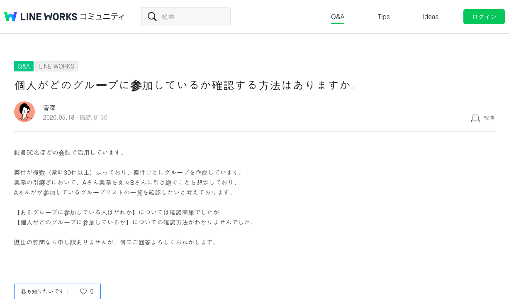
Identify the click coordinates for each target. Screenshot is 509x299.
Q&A (338, 16)
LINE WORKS (56, 66)
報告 (489, 117)
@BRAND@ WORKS (40, 16)
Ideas (430, 16)
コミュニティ (102, 16)
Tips (383, 16)
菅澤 (49, 107)
